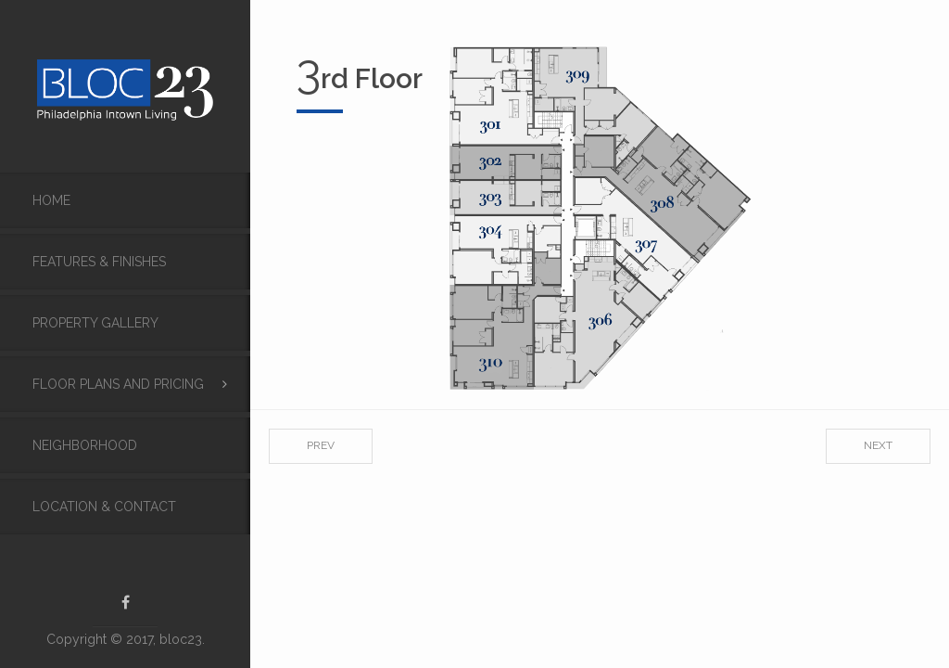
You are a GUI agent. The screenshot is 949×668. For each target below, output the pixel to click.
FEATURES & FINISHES (99, 261)
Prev (321, 445)
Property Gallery (95, 322)
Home (51, 200)
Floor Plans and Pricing (118, 384)
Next (878, 445)
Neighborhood (84, 445)
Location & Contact (104, 506)
